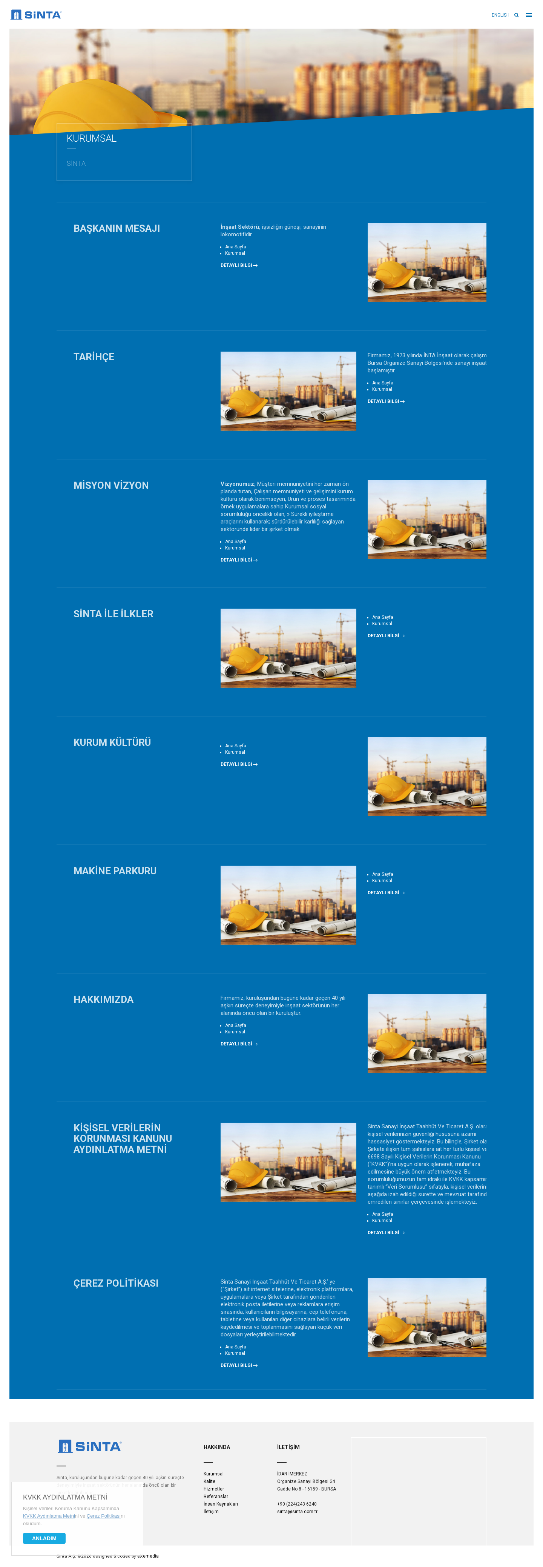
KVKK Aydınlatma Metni (65, 1497)
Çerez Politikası (104, 1516)
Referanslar (216, 1496)
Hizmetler (214, 1489)
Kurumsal (214, 1474)
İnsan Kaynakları (221, 1504)
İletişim (211, 1511)
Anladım (44, 1538)
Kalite (209, 1481)
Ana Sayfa (235, 246)
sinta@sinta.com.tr (297, 1511)
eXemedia (148, 1556)
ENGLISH (500, 15)
